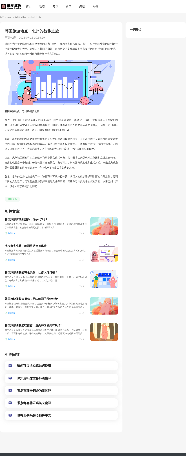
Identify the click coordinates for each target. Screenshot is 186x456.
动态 (42, 6)
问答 (95, 6)
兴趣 (82, 6)
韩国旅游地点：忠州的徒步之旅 (28, 17)
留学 (68, 6)
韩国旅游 (12, 199)
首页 (28, 6)
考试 (55, 6)
